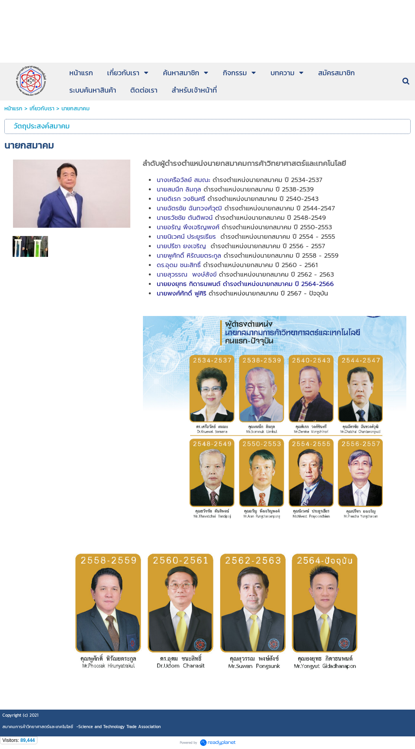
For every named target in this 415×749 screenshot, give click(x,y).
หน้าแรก (13, 108)
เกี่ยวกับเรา (42, 108)
